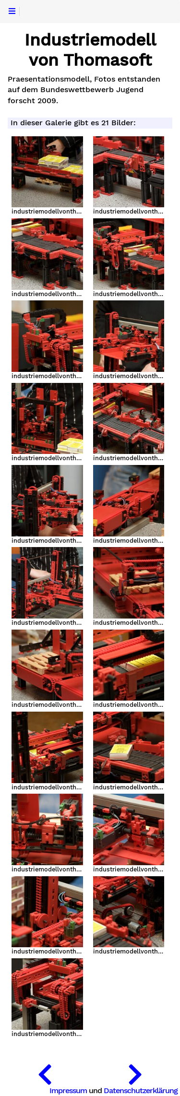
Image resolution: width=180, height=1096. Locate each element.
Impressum (68, 1090)
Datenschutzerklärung (141, 1090)
